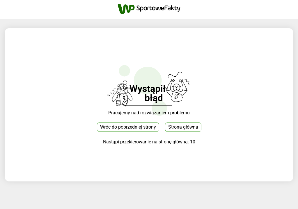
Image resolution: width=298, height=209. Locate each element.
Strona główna (183, 127)
